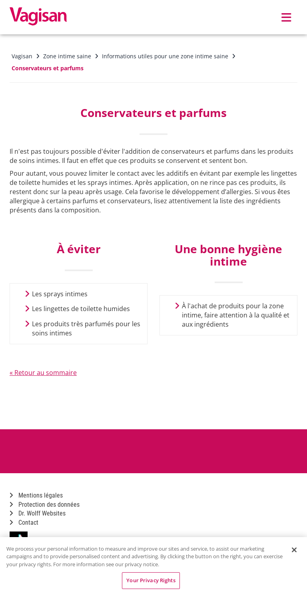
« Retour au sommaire (43, 372)
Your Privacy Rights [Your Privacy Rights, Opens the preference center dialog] (150, 580)
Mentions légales (36, 495)
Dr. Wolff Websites (38, 513)
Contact (24, 522)
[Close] (294, 550)
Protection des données (45, 504)
